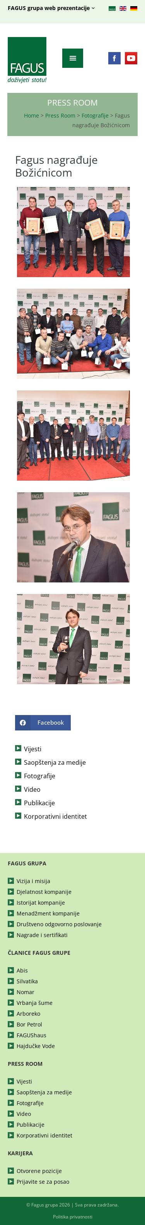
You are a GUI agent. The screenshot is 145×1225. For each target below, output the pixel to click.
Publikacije (39, 803)
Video (32, 789)
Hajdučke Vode (36, 1046)
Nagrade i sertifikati (42, 935)
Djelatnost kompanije (44, 891)
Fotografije (95, 115)
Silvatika (27, 981)
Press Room (60, 115)
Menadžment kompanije (48, 913)
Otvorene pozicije (39, 1171)
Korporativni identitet (55, 816)
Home (31, 115)
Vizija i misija (33, 881)
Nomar (25, 992)
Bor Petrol (29, 1024)
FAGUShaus (31, 1035)
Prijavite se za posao (43, 1181)
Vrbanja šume (35, 1003)
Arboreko (28, 1013)
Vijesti (32, 749)
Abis (22, 970)
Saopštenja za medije (55, 762)
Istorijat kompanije (41, 902)
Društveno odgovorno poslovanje (59, 924)
